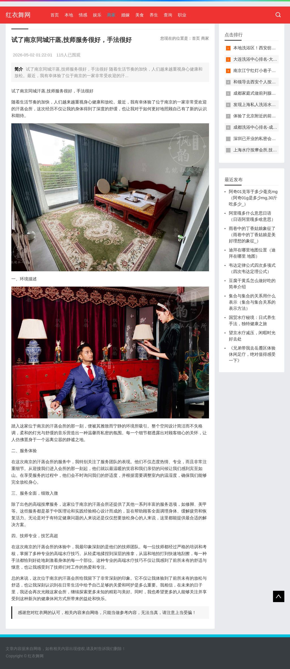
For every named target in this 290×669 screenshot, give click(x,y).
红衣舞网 (18, 14)
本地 (69, 14)
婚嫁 (125, 14)
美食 (139, 14)
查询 (168, 14)
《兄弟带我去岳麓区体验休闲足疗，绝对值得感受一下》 (252, 354)
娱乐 (97, 14)
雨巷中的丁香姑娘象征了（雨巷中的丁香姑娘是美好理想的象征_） (252, 234)
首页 (54, 14)
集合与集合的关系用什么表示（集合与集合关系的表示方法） (252, 302)
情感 (83, 14)
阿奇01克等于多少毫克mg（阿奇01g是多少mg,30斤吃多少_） (253, 197)
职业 (182, 14)
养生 (154, 14)
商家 (111, 14)
